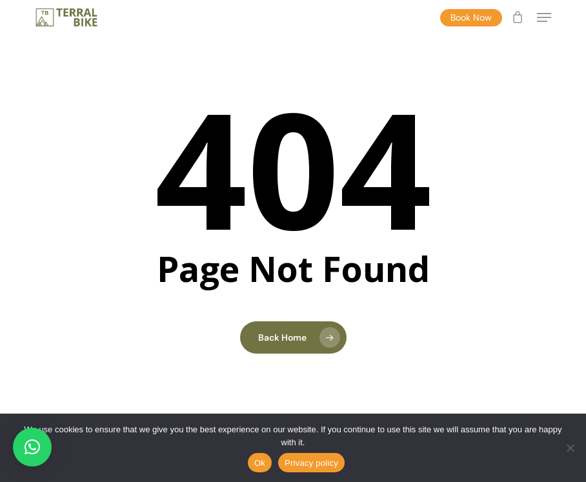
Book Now (471, 17)
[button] (544, 17)
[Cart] (517, 17)
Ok (259, 463)
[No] (569, 447)
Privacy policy (311, 463)
